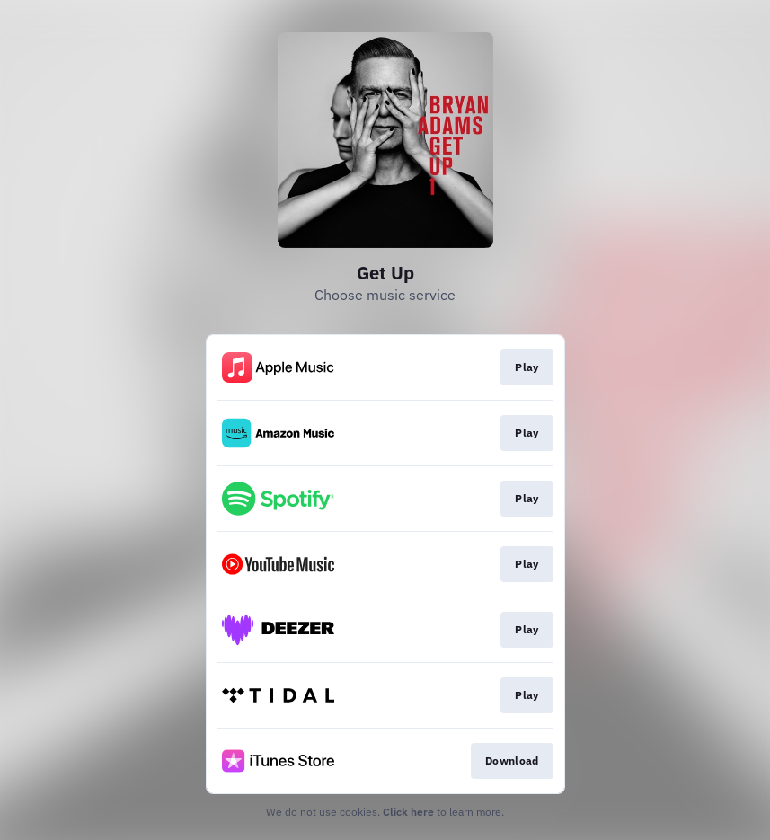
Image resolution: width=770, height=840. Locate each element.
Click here (408, 811)
